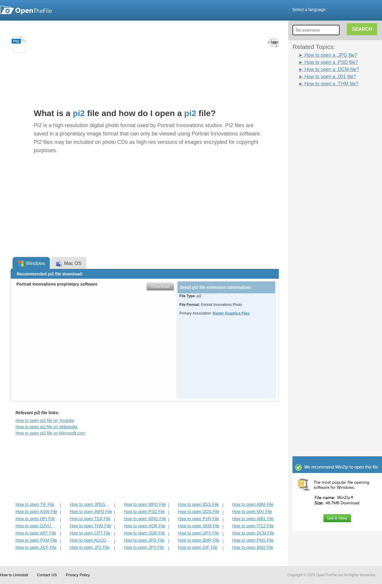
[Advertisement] (340, 176)
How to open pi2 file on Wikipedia (46, 426)
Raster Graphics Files (231, 313)
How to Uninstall (14, 575)
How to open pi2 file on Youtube (45, 420)
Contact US (47, 575)
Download (160, 286)
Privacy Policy (78, 575)
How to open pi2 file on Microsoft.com (50, 433)
